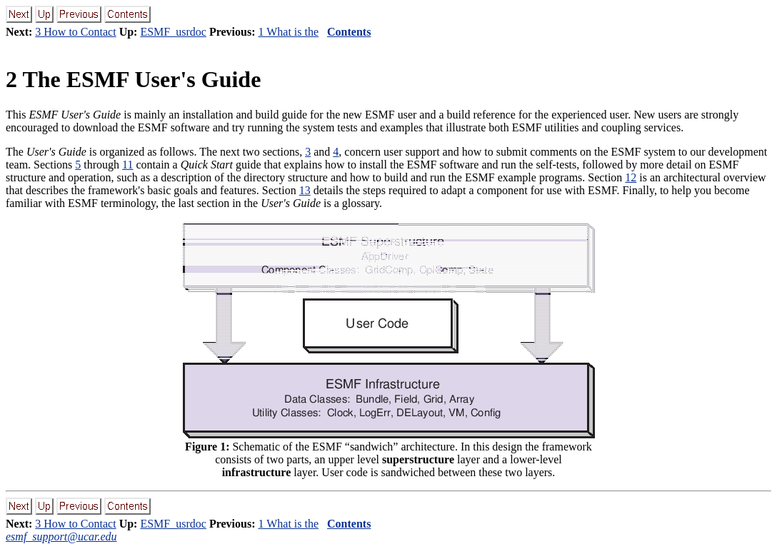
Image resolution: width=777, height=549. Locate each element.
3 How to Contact (75, 32)
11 (127, 164)
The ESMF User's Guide (133, 79)
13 (305, 190)
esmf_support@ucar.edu (61, 536)
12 (630, 177)
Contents (349, 32)
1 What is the (288, 32)
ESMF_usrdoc (173, 32)
